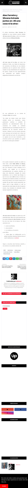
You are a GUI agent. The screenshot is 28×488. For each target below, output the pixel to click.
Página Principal (6, 9)
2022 (11, 9)
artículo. (17, 238)
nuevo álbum (16, 252)
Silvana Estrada (7, 253)
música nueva (18, 250)
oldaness (6, 27)
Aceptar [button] (4, 486)
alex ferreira (10, 250)
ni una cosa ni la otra (8, 252)
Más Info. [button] (3, 481)
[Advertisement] (14, 91)
